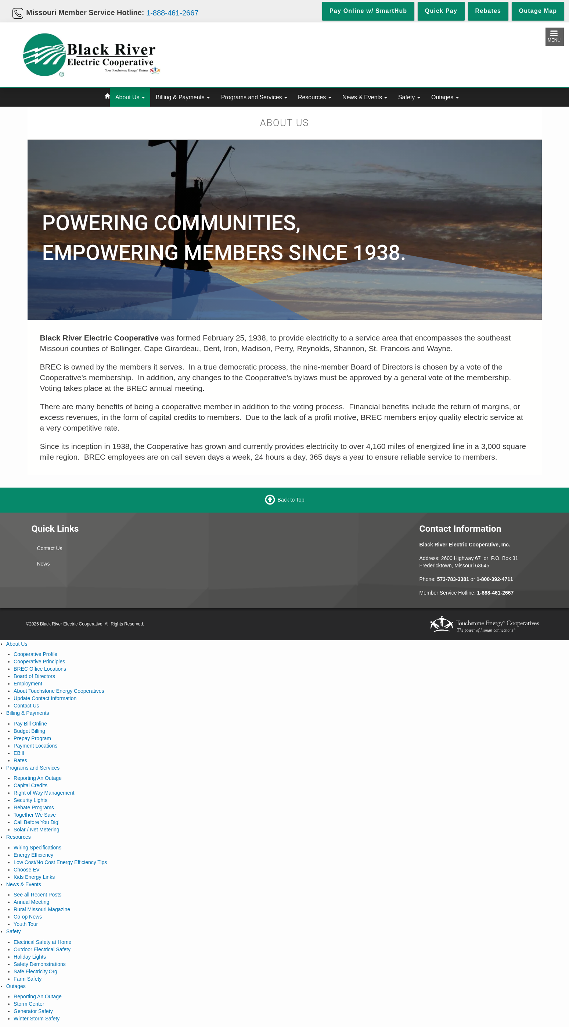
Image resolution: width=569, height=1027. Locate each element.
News (43, 564)
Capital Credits (30, 785)
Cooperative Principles (39, 661)
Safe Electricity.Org (35, 971)
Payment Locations (35, 746)
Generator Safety (33, 1011)
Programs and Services (254, 97)
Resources (314, 97)
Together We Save (35, 815)
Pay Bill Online (30, 724)
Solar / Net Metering (37, 829)
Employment (28, 684)
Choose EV (27, 870)
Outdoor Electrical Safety (42, 949)
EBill (19, 753)
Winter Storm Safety (37, 1018)
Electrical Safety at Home (42, 942)
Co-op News (28, 917)
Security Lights (30, 800)
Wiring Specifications (37, 848)
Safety (409, 97)
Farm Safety (28, 979)
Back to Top (291, 499)
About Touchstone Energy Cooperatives (59, 691)
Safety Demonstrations (40, 964)
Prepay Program (32, 738)
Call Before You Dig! (37, 822)
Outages (445, 97)
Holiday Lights (30, 957)
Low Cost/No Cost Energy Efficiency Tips (60, 862)
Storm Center (29, 1004)
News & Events (364, 97)
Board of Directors (34, 676)
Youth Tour (26, 924)
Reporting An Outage (38, 778)
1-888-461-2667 (172, 12)
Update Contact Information (45, 698)
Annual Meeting (31, 902)
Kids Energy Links (34, 877)
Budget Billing (29, 731)
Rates (20, 760)
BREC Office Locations (40, 669)
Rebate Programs (34, 807)
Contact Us (49, 548)
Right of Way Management (44, 793)
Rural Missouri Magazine (42, 909)
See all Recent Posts (37, 895)
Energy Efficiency (33, 855)
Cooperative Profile (35, 654)
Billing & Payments (183, 97)
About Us (130, 97)
